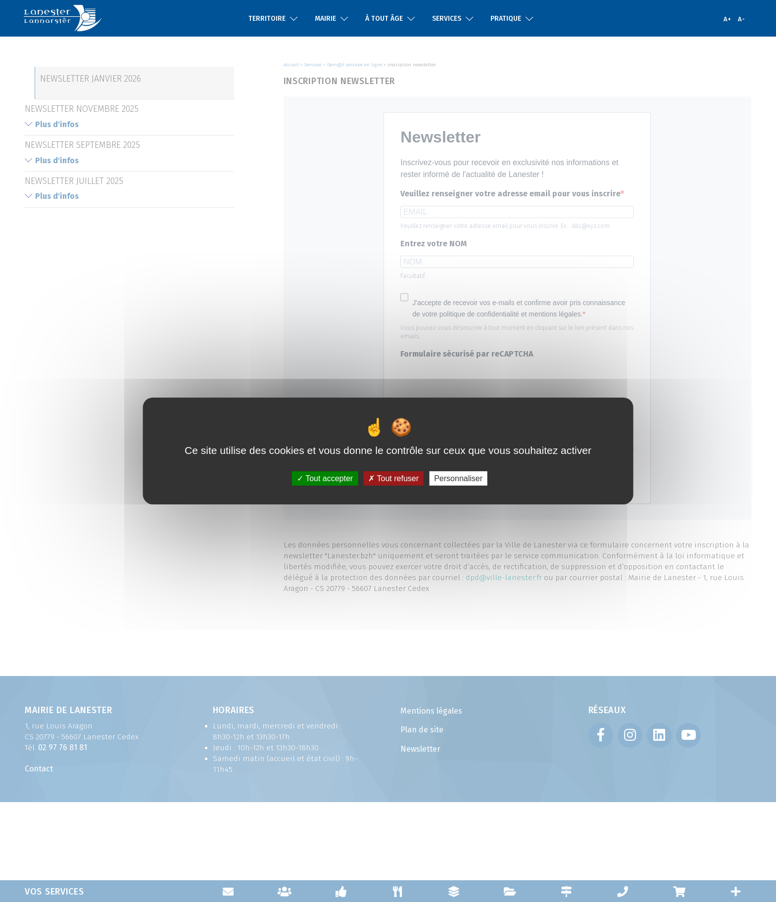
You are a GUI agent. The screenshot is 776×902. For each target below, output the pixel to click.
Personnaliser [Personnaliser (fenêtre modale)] (458, 478)
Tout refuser (393, 478)
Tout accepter (325, 478)
